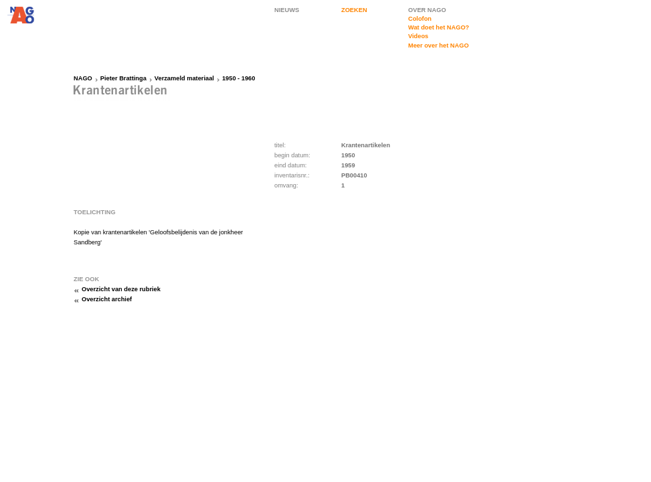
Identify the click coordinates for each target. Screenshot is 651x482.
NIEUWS (286, 10)
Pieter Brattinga (123, 78)
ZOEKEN (354, 10)
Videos (418, 36)
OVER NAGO (427, 10)
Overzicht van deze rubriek (121, 289)
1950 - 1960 (238, 78)
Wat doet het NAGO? (438, 27)
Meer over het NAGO (438, 45)
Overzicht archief (107, 299)
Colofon (420, 18)
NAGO (83, 78)
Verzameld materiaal (184, 78)
